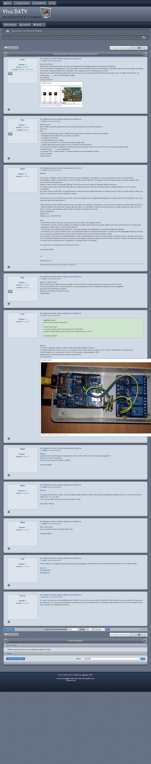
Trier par (86, 629)
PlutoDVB (38, 31)
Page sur (123, 48)
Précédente (9, 629)
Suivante (142, 629)
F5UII (44, 560)
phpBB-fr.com (80, 680)
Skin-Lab (85, 675)
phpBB (67, 678)
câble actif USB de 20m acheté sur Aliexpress (71, 564)
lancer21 (45, 597)
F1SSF (45, 61)
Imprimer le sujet (143, 37)
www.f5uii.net (45, 572)
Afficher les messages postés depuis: (62, 629)
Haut (8, 109)
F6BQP (45, 450)
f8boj (44, 121)
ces (124, 600)
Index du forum (17, 31)
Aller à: (78, 658)
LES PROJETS (29, 31)
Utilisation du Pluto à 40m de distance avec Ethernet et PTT (75, 54)
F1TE (44, 315)
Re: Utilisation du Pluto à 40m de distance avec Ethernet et (60, 59)
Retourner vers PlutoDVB (15, 658)
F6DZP (45, 170)
